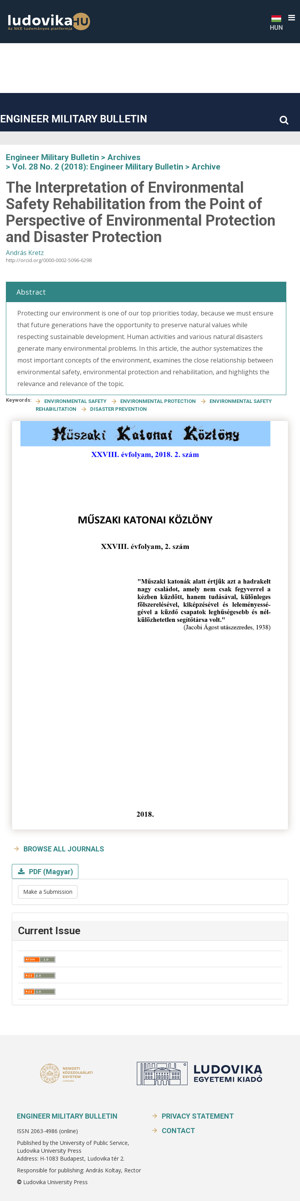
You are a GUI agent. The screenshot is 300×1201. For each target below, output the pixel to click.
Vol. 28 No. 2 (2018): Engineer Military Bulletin (97, 166)
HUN (276, 22)
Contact (178, 1130)
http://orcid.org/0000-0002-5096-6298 (49, 260)
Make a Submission (47, 891)
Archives (124, 157)
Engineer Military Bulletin (73, 119)
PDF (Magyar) (50, 871)
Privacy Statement (198, 1116)
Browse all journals (63, 849)
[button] (291, 18)
